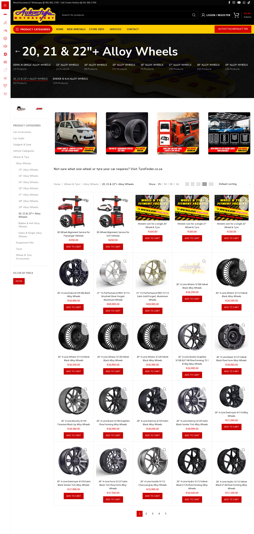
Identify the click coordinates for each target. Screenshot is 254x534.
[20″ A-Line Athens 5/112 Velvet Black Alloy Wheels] (232, 272)
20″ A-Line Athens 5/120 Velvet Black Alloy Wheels (113, 358)
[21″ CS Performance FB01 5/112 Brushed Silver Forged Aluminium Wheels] (113, 272)
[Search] (128, 15)
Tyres (19, 249)
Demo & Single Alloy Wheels (30, 234)
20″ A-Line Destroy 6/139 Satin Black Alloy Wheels (152, 422)
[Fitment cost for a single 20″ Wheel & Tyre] (153, 207)
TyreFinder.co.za (150, 169)
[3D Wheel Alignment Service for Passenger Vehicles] (74, 212)
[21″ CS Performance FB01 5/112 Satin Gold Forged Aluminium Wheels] (153, 272)
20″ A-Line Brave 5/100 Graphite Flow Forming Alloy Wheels (113, 424)
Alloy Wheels (23, 163)
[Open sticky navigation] (32, 29)
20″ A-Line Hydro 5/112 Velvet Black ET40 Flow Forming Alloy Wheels (231, 488)
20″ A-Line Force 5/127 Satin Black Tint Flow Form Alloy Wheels (113, 488)
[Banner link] (76, 133)
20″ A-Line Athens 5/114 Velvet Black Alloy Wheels (73, 358)
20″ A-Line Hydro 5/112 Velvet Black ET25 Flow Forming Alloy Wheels (192, 488)
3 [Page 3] (152, 517)
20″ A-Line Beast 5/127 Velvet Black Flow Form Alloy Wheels (232, 360)
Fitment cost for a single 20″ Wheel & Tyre (152, 225)
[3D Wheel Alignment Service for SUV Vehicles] (113, 212)
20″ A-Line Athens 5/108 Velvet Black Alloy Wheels (192, 285)
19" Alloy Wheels (28, 207)
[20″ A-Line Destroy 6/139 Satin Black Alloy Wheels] (153, 400)
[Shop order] (235, 184)
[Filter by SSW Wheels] (39, 108)
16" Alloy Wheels (28, 188)
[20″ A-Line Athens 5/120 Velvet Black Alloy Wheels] (113, 336)
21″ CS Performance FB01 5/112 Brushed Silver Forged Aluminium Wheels (113, 296)
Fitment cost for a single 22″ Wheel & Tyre (231, 225)
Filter (19, 281)
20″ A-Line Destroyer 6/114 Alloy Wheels (231, 413)
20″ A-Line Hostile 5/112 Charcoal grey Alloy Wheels (152, 486)
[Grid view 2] (187, 184)
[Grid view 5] (204, 184)
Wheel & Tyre (21, 157)
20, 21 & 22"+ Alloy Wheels (29, 215)
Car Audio (18, 138)
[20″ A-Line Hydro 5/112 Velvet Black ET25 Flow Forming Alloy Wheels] (192, 464)
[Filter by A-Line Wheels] (21, 108)
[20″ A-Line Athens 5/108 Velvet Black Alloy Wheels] (192, 268)
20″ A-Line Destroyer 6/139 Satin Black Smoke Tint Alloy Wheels (73, 488)
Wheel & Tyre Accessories (24, 256)
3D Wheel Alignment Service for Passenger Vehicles (73, 233)
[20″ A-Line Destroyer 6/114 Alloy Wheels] (232, 396)
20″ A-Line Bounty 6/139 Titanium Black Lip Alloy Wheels (73, 424)
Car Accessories (22, 132)
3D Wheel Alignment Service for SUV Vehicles (113, 233)
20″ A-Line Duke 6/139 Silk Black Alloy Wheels (73, 294)
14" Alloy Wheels (28, 176)
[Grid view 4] (198, 184)
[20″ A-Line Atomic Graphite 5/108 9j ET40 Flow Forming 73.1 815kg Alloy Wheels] (192, 336)
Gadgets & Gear (22, 144)
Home (57, 184)
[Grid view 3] (192, 184)
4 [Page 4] (159, 517)
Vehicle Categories (23, 151)
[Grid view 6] (211, 184)
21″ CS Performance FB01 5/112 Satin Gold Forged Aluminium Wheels (152, 296)
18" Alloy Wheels (28, 201)
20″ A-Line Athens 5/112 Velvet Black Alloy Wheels (231, 294)
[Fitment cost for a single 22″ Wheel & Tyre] (232, 207)
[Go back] (17, 51)
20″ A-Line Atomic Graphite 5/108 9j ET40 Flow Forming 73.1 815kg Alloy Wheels (192, 360)
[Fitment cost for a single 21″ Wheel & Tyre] (192, 207)
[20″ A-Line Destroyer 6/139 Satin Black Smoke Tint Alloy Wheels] (74, 464)
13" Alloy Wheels (28, 169)
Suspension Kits (25, 242)
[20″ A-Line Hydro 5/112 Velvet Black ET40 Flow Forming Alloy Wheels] (232, 464)
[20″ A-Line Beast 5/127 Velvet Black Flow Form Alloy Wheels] (232, 336)
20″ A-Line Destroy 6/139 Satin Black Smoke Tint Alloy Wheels (192, 424)
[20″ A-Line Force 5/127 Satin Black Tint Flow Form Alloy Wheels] (113, 464)
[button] (74, 247)
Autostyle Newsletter (233, 29)
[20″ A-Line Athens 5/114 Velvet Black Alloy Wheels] (74, 336)
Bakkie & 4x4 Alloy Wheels (29, 225)
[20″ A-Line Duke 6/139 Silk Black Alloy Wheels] (74, 272)
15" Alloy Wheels (28, 182)
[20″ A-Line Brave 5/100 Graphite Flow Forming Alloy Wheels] (113, 400)
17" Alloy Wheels (28, 194)
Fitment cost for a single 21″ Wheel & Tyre (192, 225)
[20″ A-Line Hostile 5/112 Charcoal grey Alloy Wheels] (153, 464)
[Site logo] (34, 14)
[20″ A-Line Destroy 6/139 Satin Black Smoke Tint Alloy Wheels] (192, 400)
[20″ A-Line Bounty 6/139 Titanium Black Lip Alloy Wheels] (74, 400)
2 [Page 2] (146, 517)
